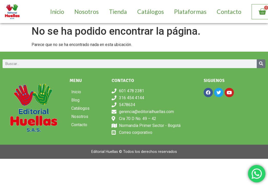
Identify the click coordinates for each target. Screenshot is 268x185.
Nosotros (86, 11)
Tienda (118, 11)
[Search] (261, 63)
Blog (75, 100)
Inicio (57, 11)
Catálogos (150, 11)
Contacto (229, 11)
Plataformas (190, 11)
